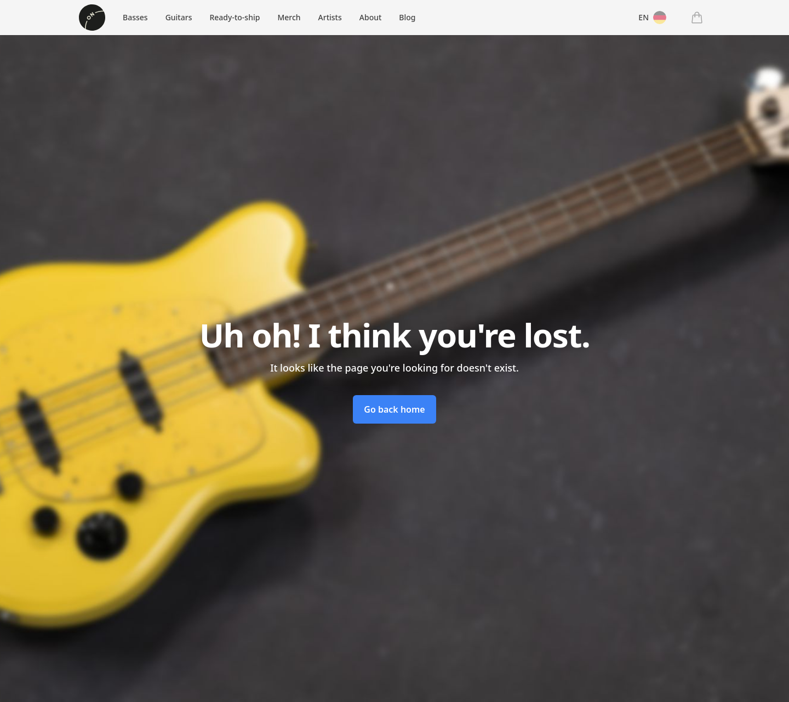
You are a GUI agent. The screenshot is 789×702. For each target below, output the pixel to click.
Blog (407, 17)
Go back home (394, 409)
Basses (135, 17)
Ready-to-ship (234, 17)
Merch (288, 17)
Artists (330, 17)
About (370, 17)
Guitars (178, 17)
